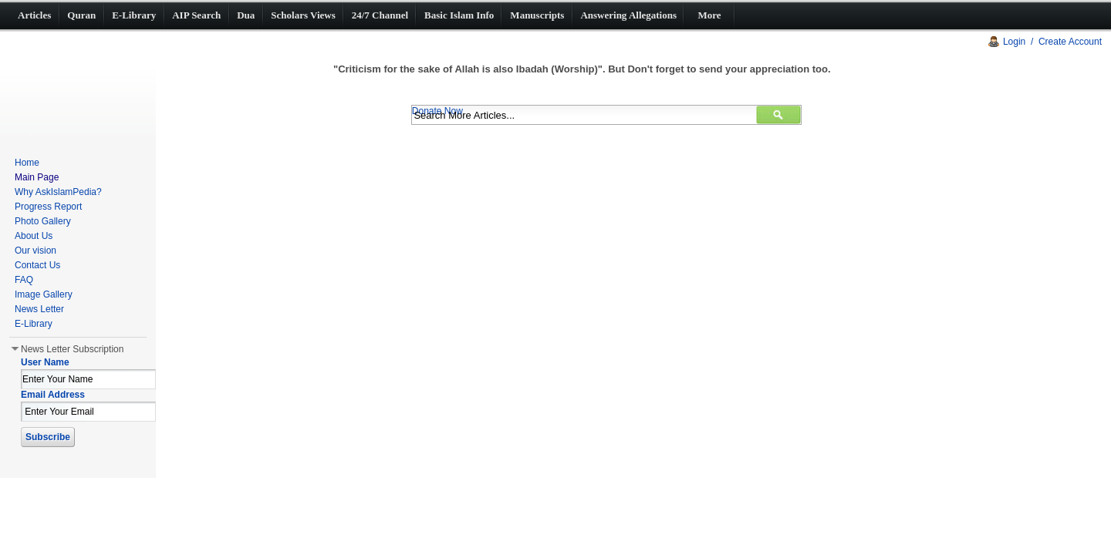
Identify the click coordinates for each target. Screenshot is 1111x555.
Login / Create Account (1052, 41)
